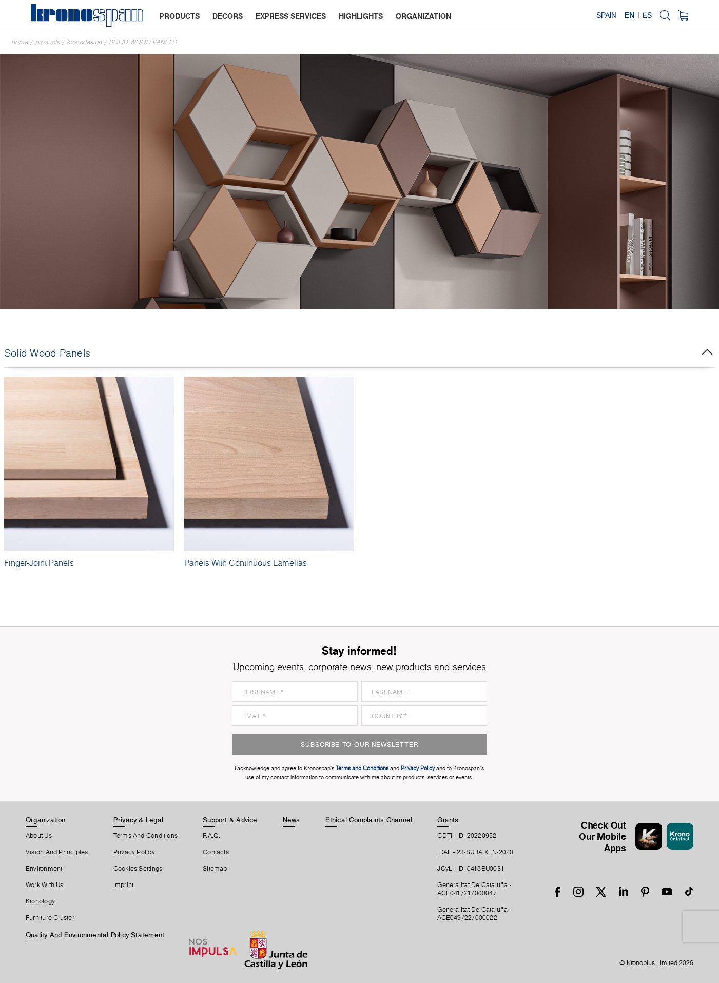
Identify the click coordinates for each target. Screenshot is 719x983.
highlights (361, 16)
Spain (606, 15)
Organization (46, 820)
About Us (39, 836)
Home (20, 41)
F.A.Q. (211, 836)
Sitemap (215, 868)
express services (291, 16)
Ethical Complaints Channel (369, 820)
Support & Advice (230, 820)
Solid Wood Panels (143, 41)
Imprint (123, 885)
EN (629, 15)
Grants (447, 820)
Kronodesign (84, 41)
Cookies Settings (138, 868)
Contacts (216, 852)
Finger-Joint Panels (39, 562)
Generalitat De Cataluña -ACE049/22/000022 (474, 914)
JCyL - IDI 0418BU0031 (470, 868)
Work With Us (45, 885)
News (291, 820)
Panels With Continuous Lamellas (245, 562)
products (180, 16)
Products (47, 41)
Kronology (40, 901)
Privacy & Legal (138, 820)
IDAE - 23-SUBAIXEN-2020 (475, 852)
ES (647, 15)
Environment (44, 868)
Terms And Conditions (145, 836)
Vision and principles (57, 852)
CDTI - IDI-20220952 (466, 836)
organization (423, 16)
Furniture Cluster (50, 918)
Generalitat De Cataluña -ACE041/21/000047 (474, 889)
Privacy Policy (134, 852)
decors (227, 16)
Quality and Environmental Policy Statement (95, 935)
